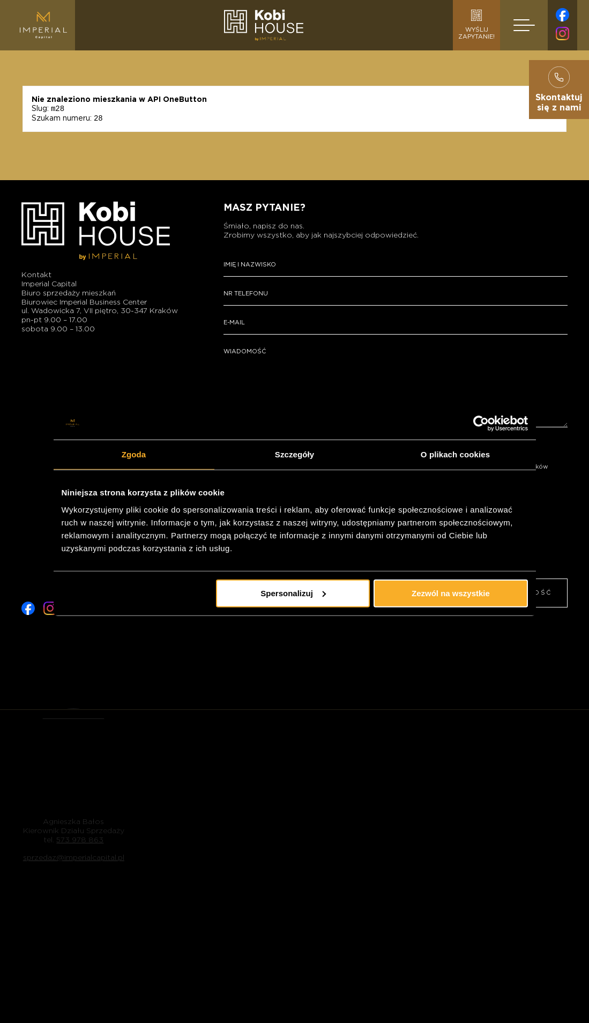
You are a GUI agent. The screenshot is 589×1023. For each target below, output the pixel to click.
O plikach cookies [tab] (455, 454)
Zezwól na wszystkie (451, 592)
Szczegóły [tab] (294, 454)
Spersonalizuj (293, 592)
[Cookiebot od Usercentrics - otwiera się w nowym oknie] (481, 424)
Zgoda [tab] (134, 454)
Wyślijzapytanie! (476, 25)
